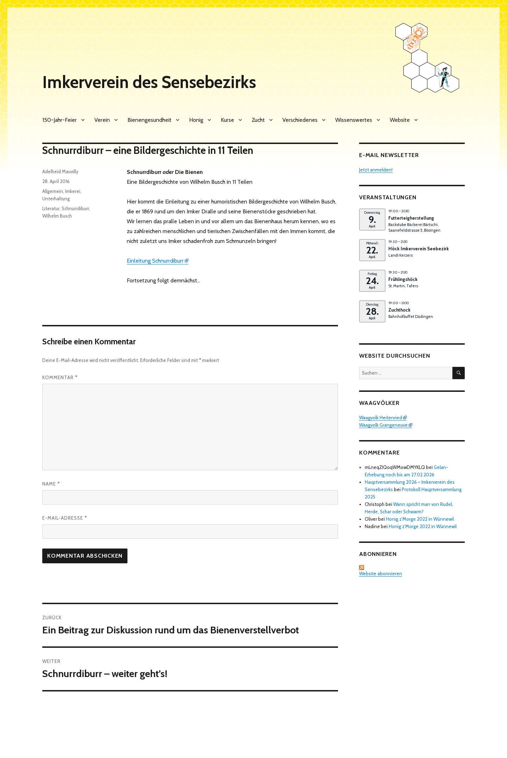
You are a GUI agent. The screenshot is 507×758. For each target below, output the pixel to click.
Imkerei (72, 191)
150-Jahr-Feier (59, 120)
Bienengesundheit (149, 120)
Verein (102, 120)
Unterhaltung (56, 198)
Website (400, 120)
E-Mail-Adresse (64, 518)
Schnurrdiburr (75, 208)
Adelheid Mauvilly (60, 171)
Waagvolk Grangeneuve (383, 425)
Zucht (258, 120)
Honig (196, 120)
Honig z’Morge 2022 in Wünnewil (420, 519)
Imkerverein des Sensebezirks (149, 82)
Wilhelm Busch (57, 216)
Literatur (51, 208)
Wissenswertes (353, 120)
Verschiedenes (300, 120)
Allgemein (52, 191)
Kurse (227, 120)
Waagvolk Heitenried (380, 417)
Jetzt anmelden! (376, 170)
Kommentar (59, 377)
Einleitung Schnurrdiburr (155, 260)
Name (51, 484)
